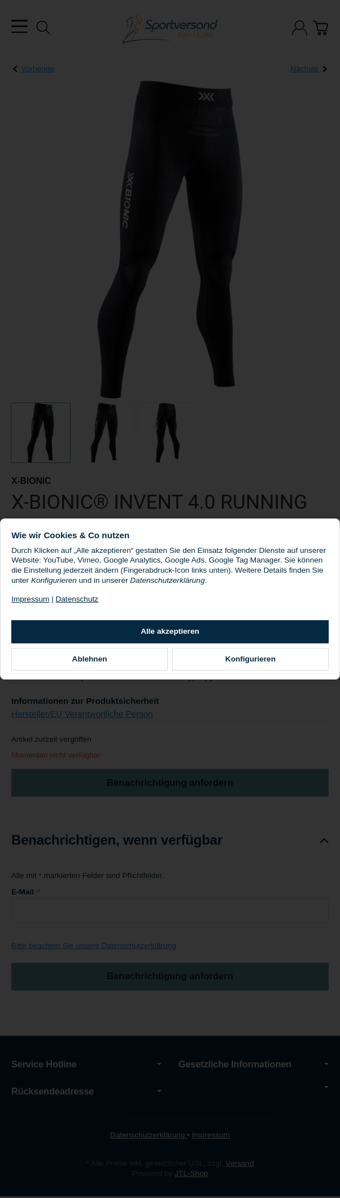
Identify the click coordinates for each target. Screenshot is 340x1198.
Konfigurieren (241, 664)
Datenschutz (96, 604)
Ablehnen (99, 664)
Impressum (49, 604)
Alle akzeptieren (170, 636)
